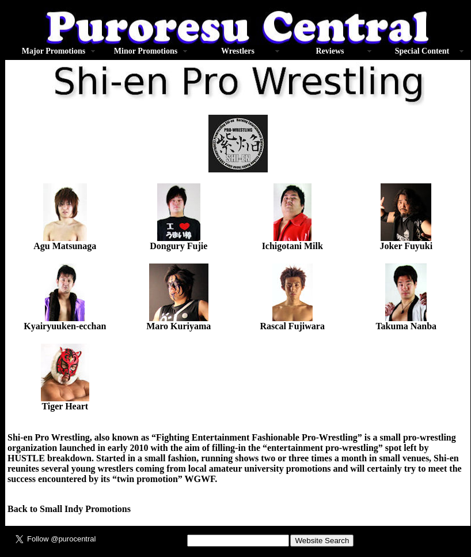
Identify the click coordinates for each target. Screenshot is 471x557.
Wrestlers (238, 51)
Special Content (422, 51)
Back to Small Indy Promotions (69, 509)
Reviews (330, 51)
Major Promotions (53, 51)
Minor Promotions (145, 51)
